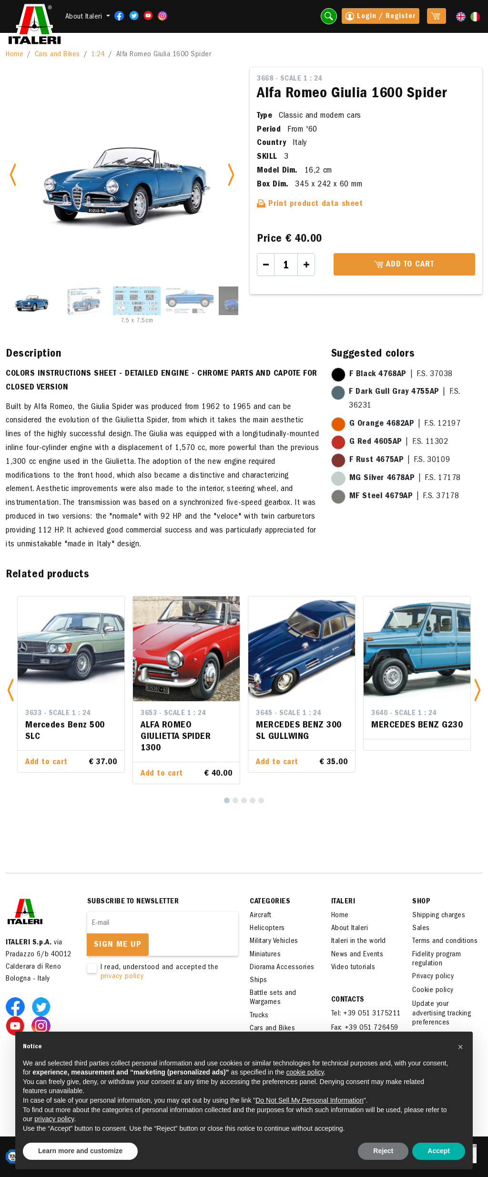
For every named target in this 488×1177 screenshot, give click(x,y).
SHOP (421, 902)
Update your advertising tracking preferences (441, 1013)
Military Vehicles (274, 941)
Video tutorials (353, 968)
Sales (421, 928)
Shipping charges (438, 916)
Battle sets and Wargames (273, 998)
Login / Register (381, 17)
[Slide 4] (190, 301)
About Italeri (349, 928)
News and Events (357, 955)
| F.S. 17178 (405, 478)
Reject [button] (383, 1151)
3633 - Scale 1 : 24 (58, 713)
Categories (270, 902)
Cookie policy (433, 990)
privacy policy (122, 977)
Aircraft (260, 916)
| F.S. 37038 (401, 374)
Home (14, 55)
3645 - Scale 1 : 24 (288, 713)
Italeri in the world (358, 941)
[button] (10, 690)
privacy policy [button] (54, 1119)
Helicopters (267, 928)
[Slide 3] (137, 301)
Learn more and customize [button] (80, 1151)
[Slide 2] (84, 301)
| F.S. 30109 (399, 460)
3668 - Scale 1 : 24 (289, 79)
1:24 (98, 55)
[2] (235, 800)
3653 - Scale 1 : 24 (173, 713)
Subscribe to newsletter (133, 902)
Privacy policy (433, 977)
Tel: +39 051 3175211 (366, 1014)
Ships (258, 980)
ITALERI (343, 902)
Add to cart (404, 265)
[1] (227, 800)
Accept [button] (438, 1151)
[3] (244, 800)
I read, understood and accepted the (156, 972)
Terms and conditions (445, 941)
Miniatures (265, 955)
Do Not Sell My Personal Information (309, 1100)
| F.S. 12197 (405, 424)
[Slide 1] (31, 301)
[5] (261, 800)
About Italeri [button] (84, 17)
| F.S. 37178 (404, 496)
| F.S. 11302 (398, 442)
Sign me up (118, 945)
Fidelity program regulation (436, 959)
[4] (252, 800)
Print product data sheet (310, 204)
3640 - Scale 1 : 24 (404, 713)
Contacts (348, 1000)
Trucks (259, 1016)
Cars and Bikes (57, 55)
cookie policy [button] (305, 1072)
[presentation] (159, 1011)
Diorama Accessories (282, 968)
